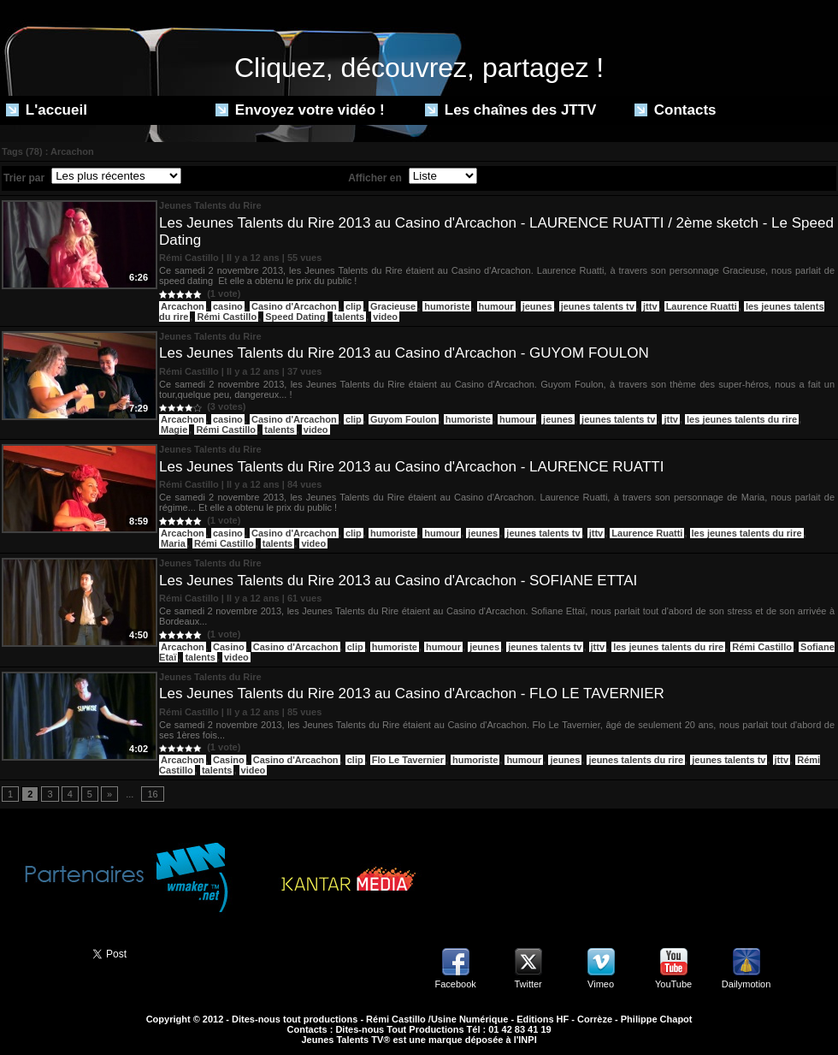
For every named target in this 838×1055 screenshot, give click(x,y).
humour (496, 306)
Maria (173, 543)
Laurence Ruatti (701, 306)
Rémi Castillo (227, 316)
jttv (650, 306)
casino (228, 306)
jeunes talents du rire (635, 760)
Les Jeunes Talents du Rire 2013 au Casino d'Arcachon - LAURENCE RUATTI (411, 467)
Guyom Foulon (403, 419)
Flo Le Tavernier (408, 760)
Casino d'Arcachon (294, 306)
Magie (174, 429)
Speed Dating (295, 316)
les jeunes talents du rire (742, 419)
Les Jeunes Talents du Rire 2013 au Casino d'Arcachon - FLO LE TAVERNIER (411, 693)
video (385, 316)
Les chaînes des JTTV (510, 110)
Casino (229, 647)
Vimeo (600, 984)
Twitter (527, 984)
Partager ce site (38, 952)
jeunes (537, 306)
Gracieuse (393, 306)
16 (152, 794)
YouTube (673, 984)
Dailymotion (746, 984)
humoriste (446, 306)
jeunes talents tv (597, 306)
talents (349, 316)
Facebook (454, 984)
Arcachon (182, 306)
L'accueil (46, 110)
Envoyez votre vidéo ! (300, 110)
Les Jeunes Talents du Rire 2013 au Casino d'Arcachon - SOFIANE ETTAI (398, 580)
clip (353, 306)
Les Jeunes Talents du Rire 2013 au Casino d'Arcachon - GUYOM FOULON (404, 353)
